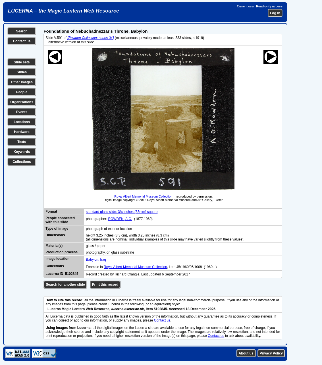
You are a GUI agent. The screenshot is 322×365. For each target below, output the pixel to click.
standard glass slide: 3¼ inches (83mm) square (121, 212)
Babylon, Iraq (96, 260)
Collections (22, 162)
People (21, 92)
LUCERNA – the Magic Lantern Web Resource (63, 11)
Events (21, 112)
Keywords (22, 152)
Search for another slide (65, 285)
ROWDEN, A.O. (120, 219)
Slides (22, 72)
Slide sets (22, 62)
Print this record (105, 285)
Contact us (21, 41)
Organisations (21, 102)
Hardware (22, 132)
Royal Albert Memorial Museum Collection (143, 196)
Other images (22, 82)
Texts (21, 142)
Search (21, 31)
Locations (22, 122)
